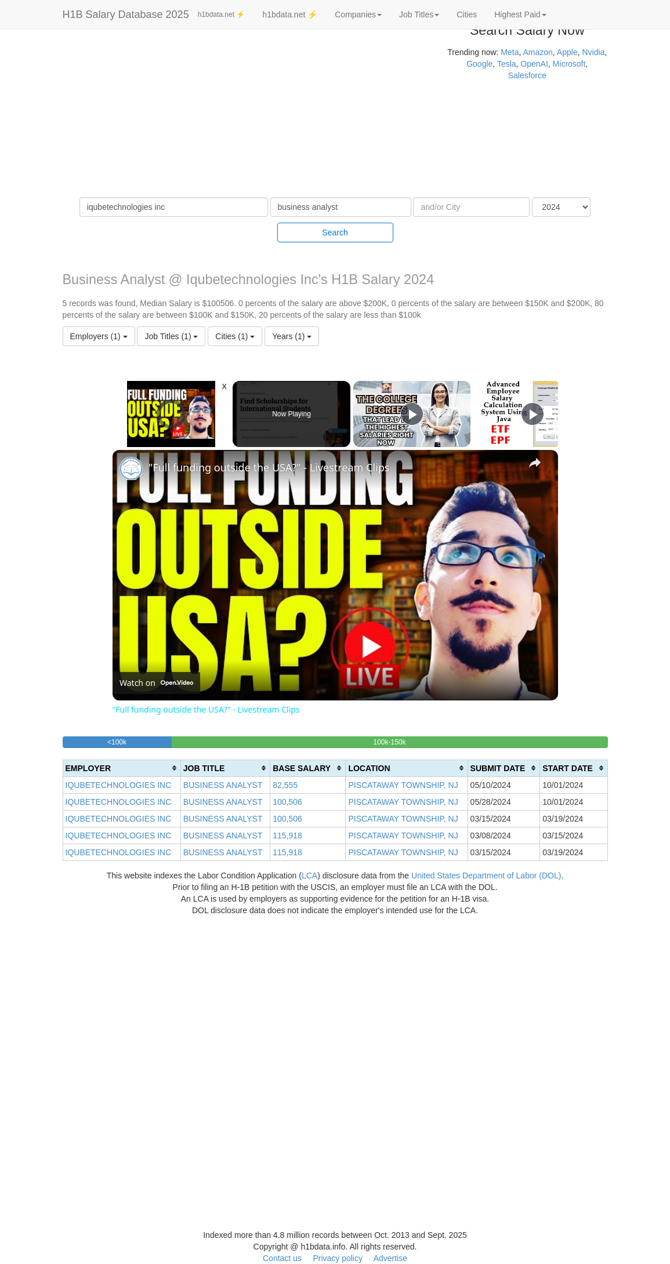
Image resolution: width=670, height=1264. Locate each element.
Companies (358, 14)
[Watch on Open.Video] (156, 683)
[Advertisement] (223, 116)
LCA (309, 875)
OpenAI (534, 63)
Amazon (537, 52)
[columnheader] (121, 768)
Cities (467, 14)
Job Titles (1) (171, 336)
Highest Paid (520, 14)
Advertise (390, 1258)
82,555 (285, 785)
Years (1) (292, 336)
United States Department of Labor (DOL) (486, 875)
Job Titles (419, 14)
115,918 (287, 835)
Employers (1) (99, 336)
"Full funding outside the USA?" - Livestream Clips (269, 467)
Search (334, 232)
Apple (567, 52)
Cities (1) (235, 336)
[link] (131, 468)
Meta (510, 52)
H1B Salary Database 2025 (126, 14)
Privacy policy (338, 1258)
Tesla (506, 63)
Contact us (282, 1258)
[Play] (411, 414)
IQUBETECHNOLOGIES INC (119, 785)
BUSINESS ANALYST (223, 785)
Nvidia (593, 52)
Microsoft (569, 63)
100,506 (287, 802)
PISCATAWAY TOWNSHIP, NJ (403, 785)
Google (479, 63)
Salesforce (527, 75)
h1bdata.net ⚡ (221, 14)
